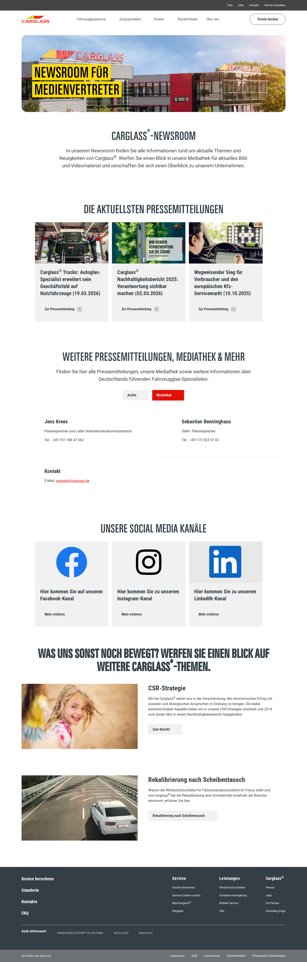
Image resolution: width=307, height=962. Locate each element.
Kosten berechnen (38, 878)
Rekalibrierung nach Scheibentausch (179, 816)
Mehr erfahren (55, 614)
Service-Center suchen (186, 895)
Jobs (241, 5)
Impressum (177, 955)
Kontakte (29, 901)
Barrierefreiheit (236, 955)
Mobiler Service (228, 903)
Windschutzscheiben (232, 887)
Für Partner (272, 903)
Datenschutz (212, 955)
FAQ (229, 5)
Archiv (131, 395)
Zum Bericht (161, 729)
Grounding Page (275, 911)
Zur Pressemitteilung (59, 309)
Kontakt (254, 5)
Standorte (30, 890)
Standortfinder (187, 19)
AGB (194, 955)
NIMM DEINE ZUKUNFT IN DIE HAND (80, 933)
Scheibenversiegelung (233, 895)
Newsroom (146, 933)
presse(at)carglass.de (72, 481)
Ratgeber (177, 911)
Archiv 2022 (121, 933)
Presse (270, 887)
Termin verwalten (274, 5)
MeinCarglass (181, 903)
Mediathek (164, 395)
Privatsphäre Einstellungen (268, 955)
